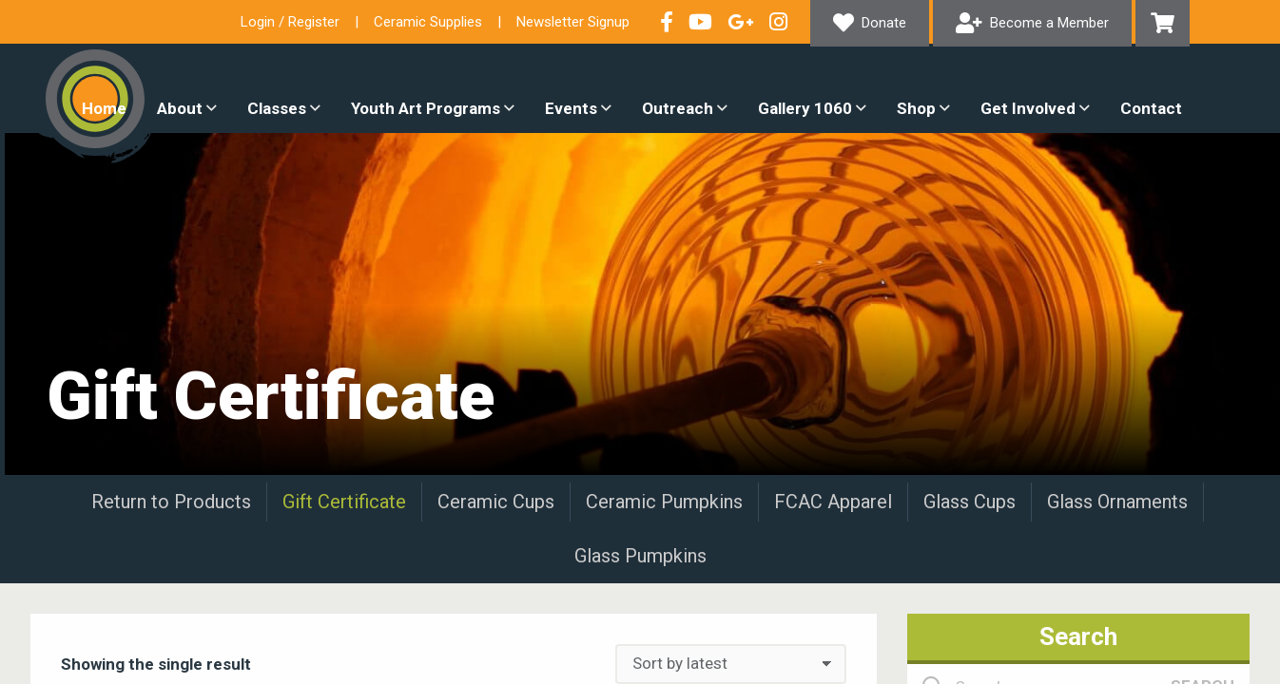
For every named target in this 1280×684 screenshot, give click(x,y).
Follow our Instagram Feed (778, 22)
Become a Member (1049, 22)
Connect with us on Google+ (741, 22)
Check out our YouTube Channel (700, 22)
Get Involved (1028, 108)
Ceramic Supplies (428, 21)
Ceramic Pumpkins (664, 501)
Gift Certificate (344, 501)
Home (104, 108)
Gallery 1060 (805, 108)
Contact (1151, 108)
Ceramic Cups (495, 501)
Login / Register (290, 21)
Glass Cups (969, 501)
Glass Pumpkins (640, 555)
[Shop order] (730, 664)
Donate (884, 22)
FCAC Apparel (833, 501)
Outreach (677, 108)
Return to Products (171, 501)
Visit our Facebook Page (666, 22)
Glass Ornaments (1117, 501)
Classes (276, 108)
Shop (916, 108)
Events (571, 108)
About (180, 108)
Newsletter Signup (573, 21)
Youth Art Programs (425, 108)
